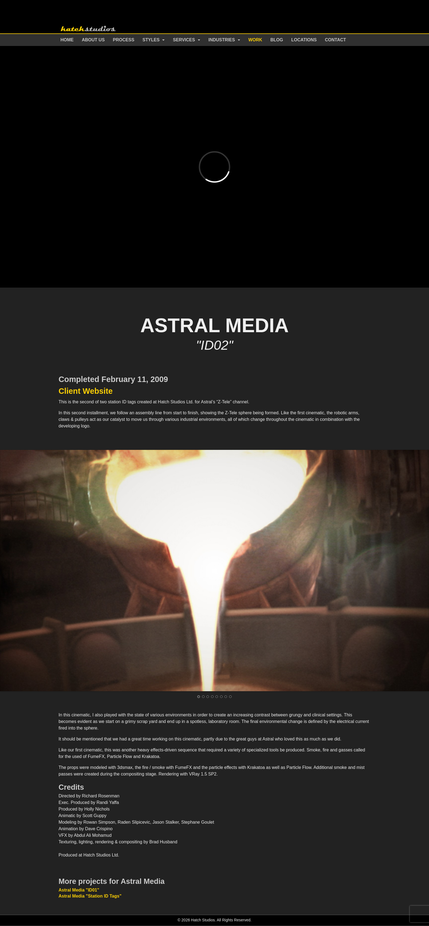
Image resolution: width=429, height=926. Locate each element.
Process (123, 39)
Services (184, 39)
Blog (276, 39)
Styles (151, 39)
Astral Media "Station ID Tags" (90, 896)
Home (67, 39)
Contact (335, 39)
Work (255, 39)
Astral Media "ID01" (79, 890)
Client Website (86, 391)
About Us (93, 39)
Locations (304, 39)
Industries (221, 39)
